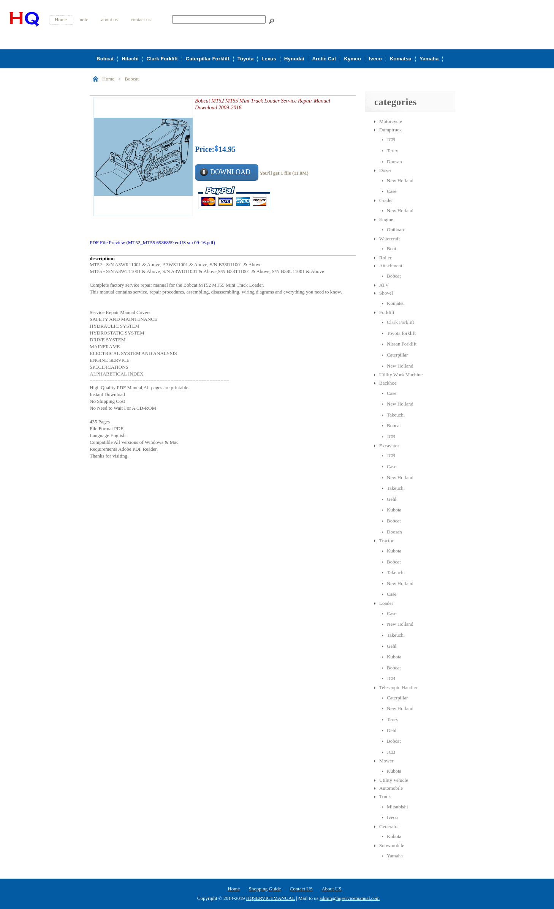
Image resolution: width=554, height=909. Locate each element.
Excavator (389, 445)
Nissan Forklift (401, 344)
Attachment (390, 265)
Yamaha (428, 59)
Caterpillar (397, 355)
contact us (140, 19)
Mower (386, 761)
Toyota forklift (401, 333)
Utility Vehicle (393, 780)
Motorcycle (390, 121)
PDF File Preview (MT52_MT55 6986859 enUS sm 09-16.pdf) (152, 242)
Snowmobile (391, 845)
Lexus (268, 59)
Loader (386, 603)
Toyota (245, 59)
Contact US (301, 889)
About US (331, 889)
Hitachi (130, 59)
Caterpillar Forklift (208, 59)
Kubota (394, 510)
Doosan (394, 161)
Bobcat (105, 59)
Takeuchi (396, 415)
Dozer (385, 170)
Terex (392, 150)
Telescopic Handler (398, 687)
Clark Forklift (162, 59)
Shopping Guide (265, 889)
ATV (384, 285)
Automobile (391, 788)
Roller (385, 257)
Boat (391, 248)
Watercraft (389, 238)
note (84, 19)
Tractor (386, 540)
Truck (385, 796)
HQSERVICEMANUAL (270, 898)
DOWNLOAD (230, 172)
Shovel (386, 293)
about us (109, 19)
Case (391, 191)
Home (61, 19)
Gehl (391, 499)
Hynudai (294, 59)
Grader (386, 200)
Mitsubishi (397, 807)
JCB (391, 139)
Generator (389, 826)
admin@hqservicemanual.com (350, 898)
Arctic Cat (324, 59)
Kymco (352, 59)
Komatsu (401, 59)
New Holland (400, 180)
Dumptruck (390, 130)
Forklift (386, 312)
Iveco (375, 59)
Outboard (396, 229)
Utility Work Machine (401, 374)
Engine (386, 219)
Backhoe (387, 383)
